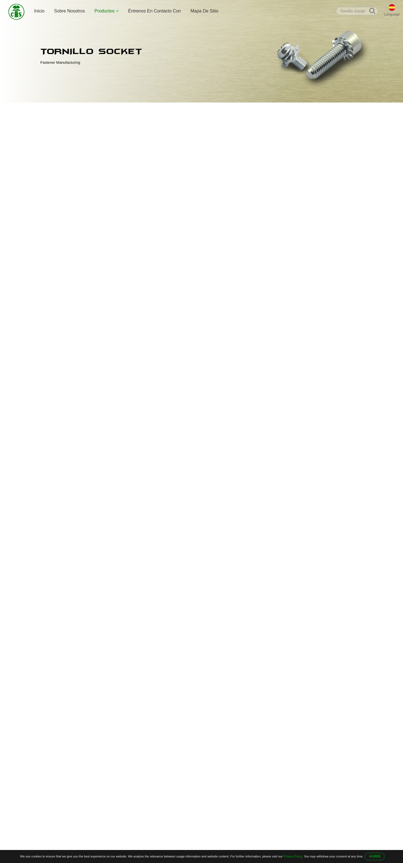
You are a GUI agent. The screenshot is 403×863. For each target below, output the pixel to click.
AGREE (375, 856)
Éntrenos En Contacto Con (154, 11)
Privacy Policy (292, 856)
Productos (106, 11)
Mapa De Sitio (204, 11)
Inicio (39, 11)
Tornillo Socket (129, 108)
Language (392, 14)
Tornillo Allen (100, 108)
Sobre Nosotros (69, 11)
